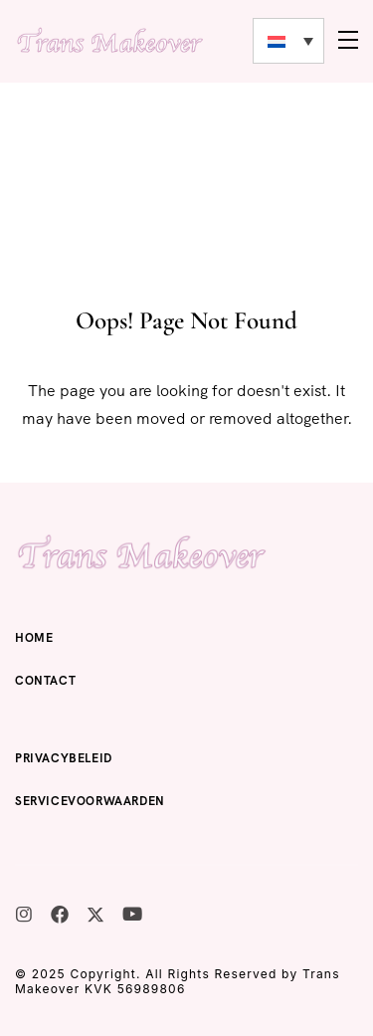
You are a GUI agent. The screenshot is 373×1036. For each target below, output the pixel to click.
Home (34, 638)
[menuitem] (288, 41)
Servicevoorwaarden (90, 801)
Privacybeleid (63, 758)
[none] (288, 41)
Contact (45, 681)
